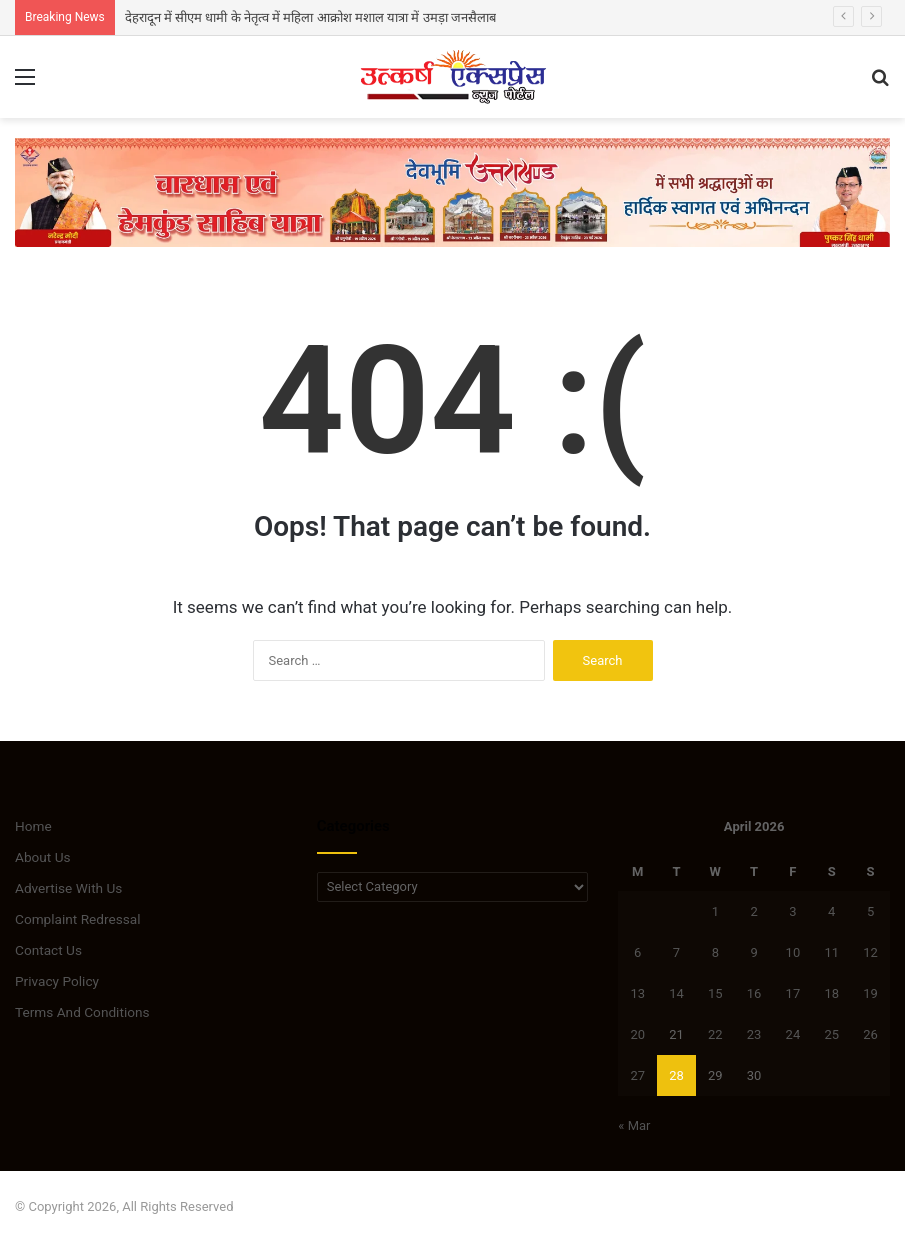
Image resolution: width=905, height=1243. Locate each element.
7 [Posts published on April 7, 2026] (676, 952)
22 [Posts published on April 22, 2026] (715, 1034)
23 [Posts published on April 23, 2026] (754, 1034)
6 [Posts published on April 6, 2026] (637, 952)
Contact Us (48, 950)
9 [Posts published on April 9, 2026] (753, 952)
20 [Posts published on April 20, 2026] (637, 1034)
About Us (43, 857)
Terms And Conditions (82, 1012)
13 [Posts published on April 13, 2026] (637, 993)
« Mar (634, 1125)
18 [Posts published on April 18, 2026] (831, 993)
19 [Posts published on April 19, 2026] (870, 993)
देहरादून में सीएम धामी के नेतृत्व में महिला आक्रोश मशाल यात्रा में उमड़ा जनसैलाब (310, 17)
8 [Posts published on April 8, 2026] (715, 952)
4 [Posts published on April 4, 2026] (831, 911)
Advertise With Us (68, 888)
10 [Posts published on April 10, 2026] (793, 952)
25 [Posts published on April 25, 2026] (831, 1034)
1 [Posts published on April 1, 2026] (715, 911)
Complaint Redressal (78, 919)
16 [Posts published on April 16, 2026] (754, 993)
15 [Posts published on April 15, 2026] (715, 993)
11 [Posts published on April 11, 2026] (831, 952)
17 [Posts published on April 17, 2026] (793, 993)
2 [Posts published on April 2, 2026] (753, 911)
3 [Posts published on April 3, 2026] (792, 911)
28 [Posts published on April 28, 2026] (676, 1075)
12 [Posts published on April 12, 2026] (870, 952)
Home (33, 826)
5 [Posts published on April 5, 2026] (870, 911)
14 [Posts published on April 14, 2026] (676, 993)
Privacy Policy (57, 981)
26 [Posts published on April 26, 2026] (870, 1034)
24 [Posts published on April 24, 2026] (793, 1034)
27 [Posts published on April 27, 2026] (637, 1075)
